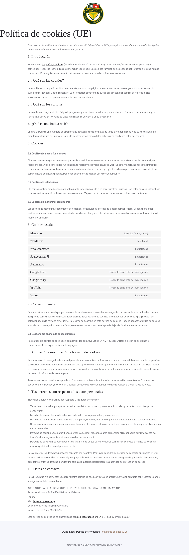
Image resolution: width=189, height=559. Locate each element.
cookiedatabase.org (87, 517)
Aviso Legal (79, 531)
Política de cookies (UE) (94, 536)
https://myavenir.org (52, 64)
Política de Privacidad (104, 531)
